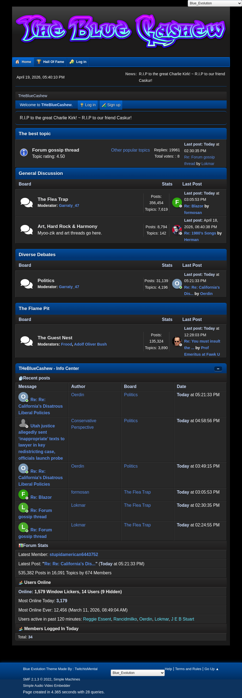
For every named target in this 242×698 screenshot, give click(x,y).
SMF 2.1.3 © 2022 (37, 679)
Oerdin (206, 293)
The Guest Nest (55, 337)
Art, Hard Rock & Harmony (67, 226)
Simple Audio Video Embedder (46, 685)
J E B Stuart (182, 619)
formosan (193, 212)
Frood (66, 344)
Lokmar (207, 163)
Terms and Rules (188, 669)
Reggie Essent (97, 619)
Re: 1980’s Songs (200, 233)
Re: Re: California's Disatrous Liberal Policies (40, 406)
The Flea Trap (53, 199)
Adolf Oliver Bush (90, 344)
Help (168, 669)
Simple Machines (66, 679)
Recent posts (34, 378)
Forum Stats (33, 545)
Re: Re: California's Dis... (69, 563)
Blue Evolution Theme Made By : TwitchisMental (60, 669)
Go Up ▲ (211, 669)
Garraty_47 (69, 205)
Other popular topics (130, 150)
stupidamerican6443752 (74, 554)
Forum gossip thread (55, 150)
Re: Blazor (193, 206)
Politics (46, 280)
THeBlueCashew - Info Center (49, 368)
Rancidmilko (125, 619)
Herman (191, 240)
